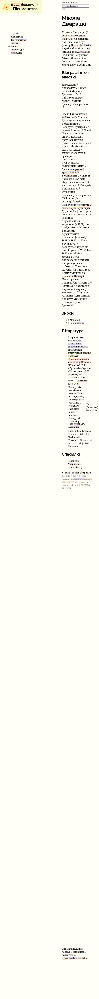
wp (67, 3)
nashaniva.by (77, 323)
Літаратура (17, 49)
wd (63, 3)
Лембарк (84, 52)
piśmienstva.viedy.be (75, 958)
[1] (71, 39)
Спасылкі (16, 53)
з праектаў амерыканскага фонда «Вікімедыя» (77, 479)
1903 (75, 35)
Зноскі (14, 46)
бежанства (71, 124)
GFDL (68, 488)
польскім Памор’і (73, 276)
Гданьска (68, 305)
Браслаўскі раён (81, 45)
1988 (74, 52)
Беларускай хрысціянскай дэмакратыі (73, 172)
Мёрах (66, 257)
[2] (63, 107)
